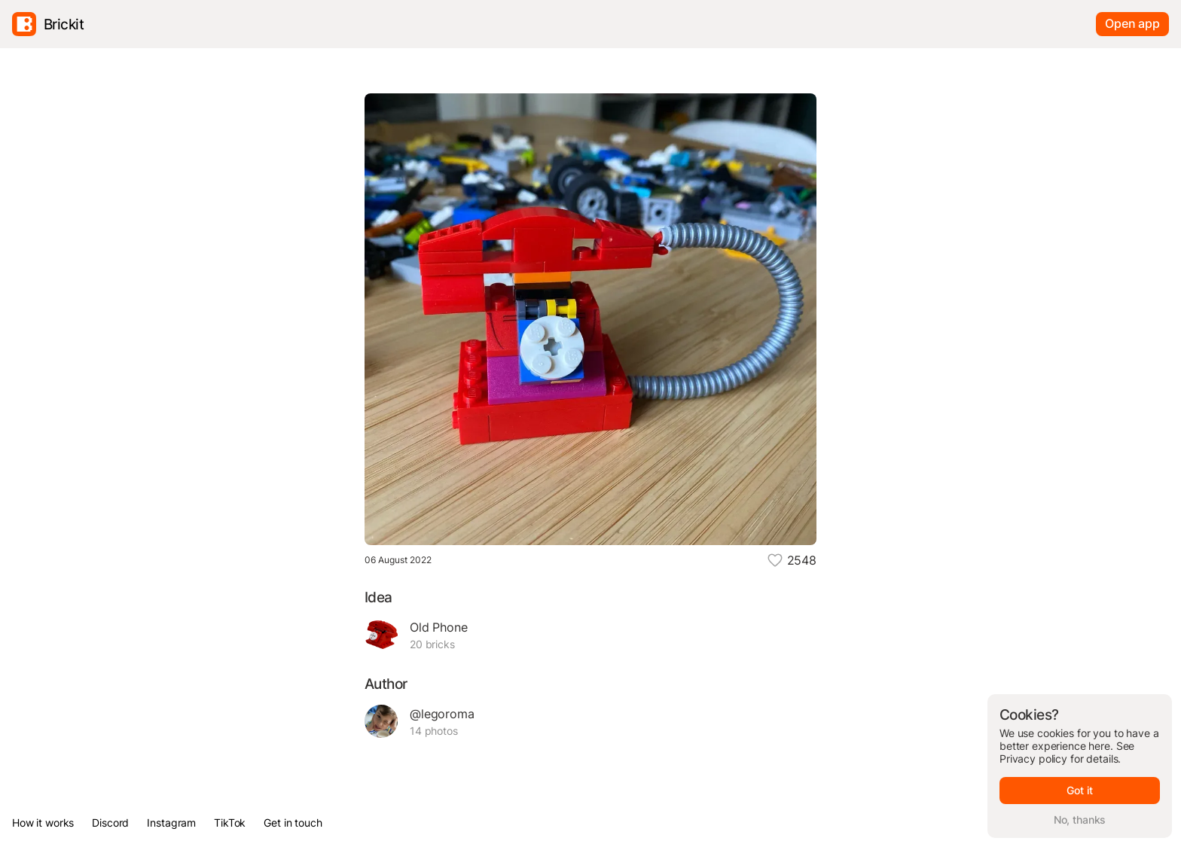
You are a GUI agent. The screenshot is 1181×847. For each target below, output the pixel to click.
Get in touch (293, 822)
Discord (110, 822)
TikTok (230, 822)
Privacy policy (1033, 758)
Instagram (171, 822)
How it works (43, 822)
